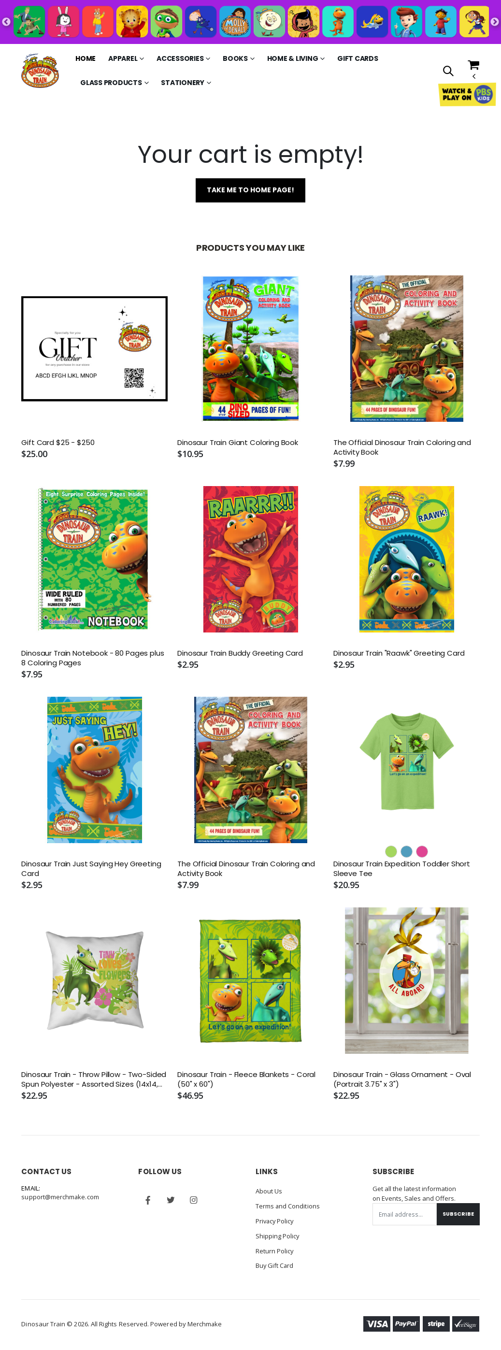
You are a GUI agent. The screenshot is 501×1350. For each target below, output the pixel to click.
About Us (269, 1191)
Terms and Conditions (288, 1206)
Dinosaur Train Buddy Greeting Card (240, 653)
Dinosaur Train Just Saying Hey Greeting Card (91, 868)
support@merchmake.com (60, 1197)
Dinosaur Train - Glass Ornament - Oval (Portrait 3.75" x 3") (402, 1080)
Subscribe (458, 1214)
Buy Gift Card (275, 1264)
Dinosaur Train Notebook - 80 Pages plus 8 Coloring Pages (92, 658)
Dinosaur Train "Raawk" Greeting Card (399, 653)
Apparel (122, 58)
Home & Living (292, 58)
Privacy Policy (276, 1220)
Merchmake (205, 1322)
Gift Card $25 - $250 (57, 442)
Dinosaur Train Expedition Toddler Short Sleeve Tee (401, 868)
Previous (6, 22)
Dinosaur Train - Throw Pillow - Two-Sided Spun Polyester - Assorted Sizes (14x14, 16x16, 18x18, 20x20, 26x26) (93, 1080)
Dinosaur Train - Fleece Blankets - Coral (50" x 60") (246, 1080)
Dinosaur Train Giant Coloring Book (237, 442)
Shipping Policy (278, 1235)
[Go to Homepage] (40, 71)
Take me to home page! (250, 190)
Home (85, 58)
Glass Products (111, 82)
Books (235, 58)
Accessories (180, 58)
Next (495, 22)
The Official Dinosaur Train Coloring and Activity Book (402, 447)
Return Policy (275, 1249)
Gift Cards (357, 58)
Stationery (182, 82)
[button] (448, 71)
